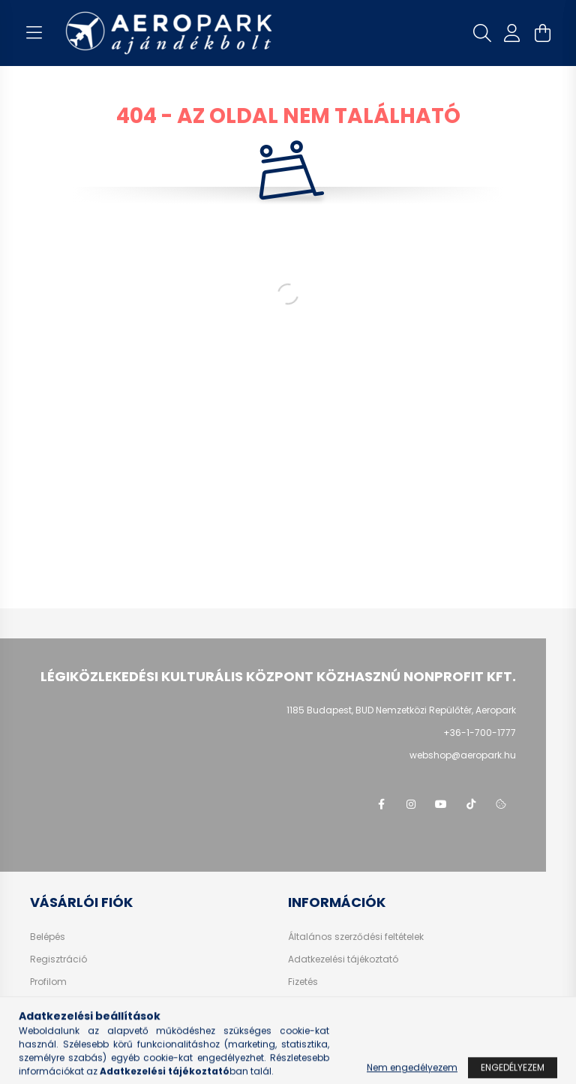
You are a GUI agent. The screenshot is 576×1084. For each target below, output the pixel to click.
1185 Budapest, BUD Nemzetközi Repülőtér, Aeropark (401, 710)
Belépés (47, 937)
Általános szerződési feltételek (356, 937)
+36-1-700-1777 (479, 732)
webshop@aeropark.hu (463, 755)
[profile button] (512, 33)
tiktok (471, 804)
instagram (411, 804)
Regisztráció (58, 959)
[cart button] (542, 33)
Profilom (48, 982)
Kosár (43, 1004)
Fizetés (303, 982)
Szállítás (308, 1004)
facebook (381, 804)
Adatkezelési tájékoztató (343, 959)
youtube (441, 804)
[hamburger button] (34, 33)
